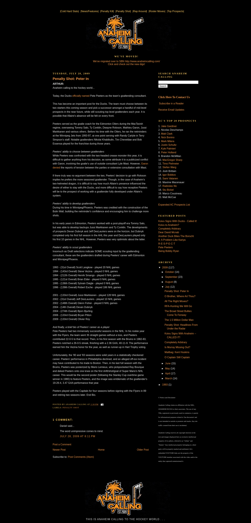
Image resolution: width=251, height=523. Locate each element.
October (170, 272)
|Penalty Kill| (107, 11)
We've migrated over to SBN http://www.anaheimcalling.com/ (126, 61)
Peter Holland (168, 152)
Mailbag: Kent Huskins (177, 352)
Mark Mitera (167, 141)
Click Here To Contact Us (174, 97)
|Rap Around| (140, 11)
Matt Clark (166, 133)
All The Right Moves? (176, 301)
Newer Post (59, 449)
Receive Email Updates (171, 109)
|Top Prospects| (175, 11)
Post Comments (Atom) (81, 457)
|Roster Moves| (157, 11)
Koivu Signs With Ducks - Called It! (177, 221)
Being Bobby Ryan (168, 251)
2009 (165, 267)
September (171, 277)
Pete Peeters (165, 247)
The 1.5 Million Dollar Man (179, 320)
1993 (165, 384)
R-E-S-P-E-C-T (166, 243)
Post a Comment (62, 444)
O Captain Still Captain (177, 357)
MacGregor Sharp (172, 160)
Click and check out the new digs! (126, 64)
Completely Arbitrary (169, 228)
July (167, 286)
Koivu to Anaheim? (168, 225)
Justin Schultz (168, 145)
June (168, 363)
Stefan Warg (169, 167)
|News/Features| (90, 11)
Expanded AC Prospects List (174, 204)
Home (101, 449)
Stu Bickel (168, 189)
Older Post (143, 449)
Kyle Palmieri (168, 148)
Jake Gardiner (169, 126)
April (168, 373)
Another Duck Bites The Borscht (176, 236)
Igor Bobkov (169, 174)
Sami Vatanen (170, 178)
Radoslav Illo (169, 186)
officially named (80, 95)
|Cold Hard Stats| (69, 11)
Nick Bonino (167, 137)
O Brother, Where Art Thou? (180, 296)
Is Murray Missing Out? (177, 347)
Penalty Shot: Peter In (71, 79)
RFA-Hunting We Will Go (178, 306)
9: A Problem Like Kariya (172, 239)
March (169, 378)
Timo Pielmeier (170, 163)
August (169, 282)
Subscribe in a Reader (171, 103)
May (168, 368)
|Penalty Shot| (123, 11)
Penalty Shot (71, 407)
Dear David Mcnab (168, 232)
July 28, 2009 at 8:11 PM (77, 436)
